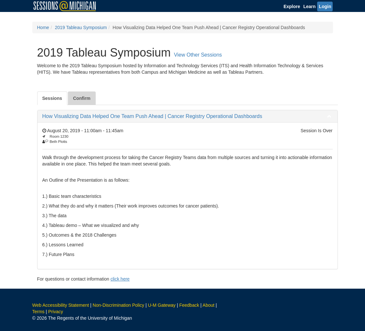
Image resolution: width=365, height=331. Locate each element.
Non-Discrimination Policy (119, 305)
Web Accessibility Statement (60, 305)
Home (43, 27)
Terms (38, 311)
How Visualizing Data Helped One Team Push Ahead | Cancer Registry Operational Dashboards (152, 116)
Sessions (52, 98)
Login (325, 6)
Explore (292, 6)
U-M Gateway (162, 305)
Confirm (82, 98)
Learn (309, 6)
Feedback (189, 305)
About (209, 305)
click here (120, 279)
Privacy (55, 311)
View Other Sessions (198, 55)
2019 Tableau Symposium (81, 27)
